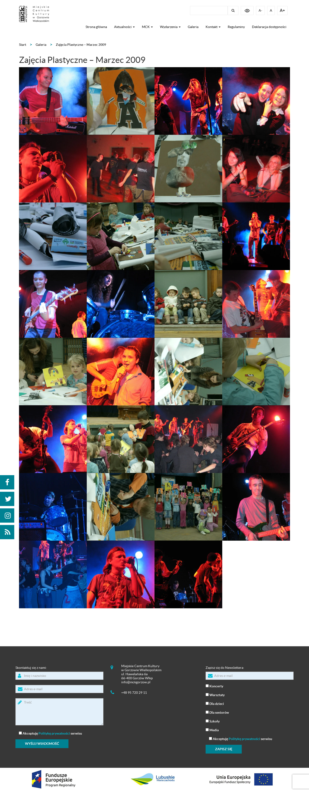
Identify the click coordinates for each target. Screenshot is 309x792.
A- (260, 10)
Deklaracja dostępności (269, 27)
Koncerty (214, 685)
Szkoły (213, 720)
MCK (147, 27)
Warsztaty (215, 694)
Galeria (193, 27)
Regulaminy (236, 27)
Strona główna (96, 27)
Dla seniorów (217, 712)
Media (212, 729)
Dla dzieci (215, 703)
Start (22, 45)
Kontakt (213, 27)
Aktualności (124, 27)
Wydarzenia (170, 27)
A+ (282, 10)
